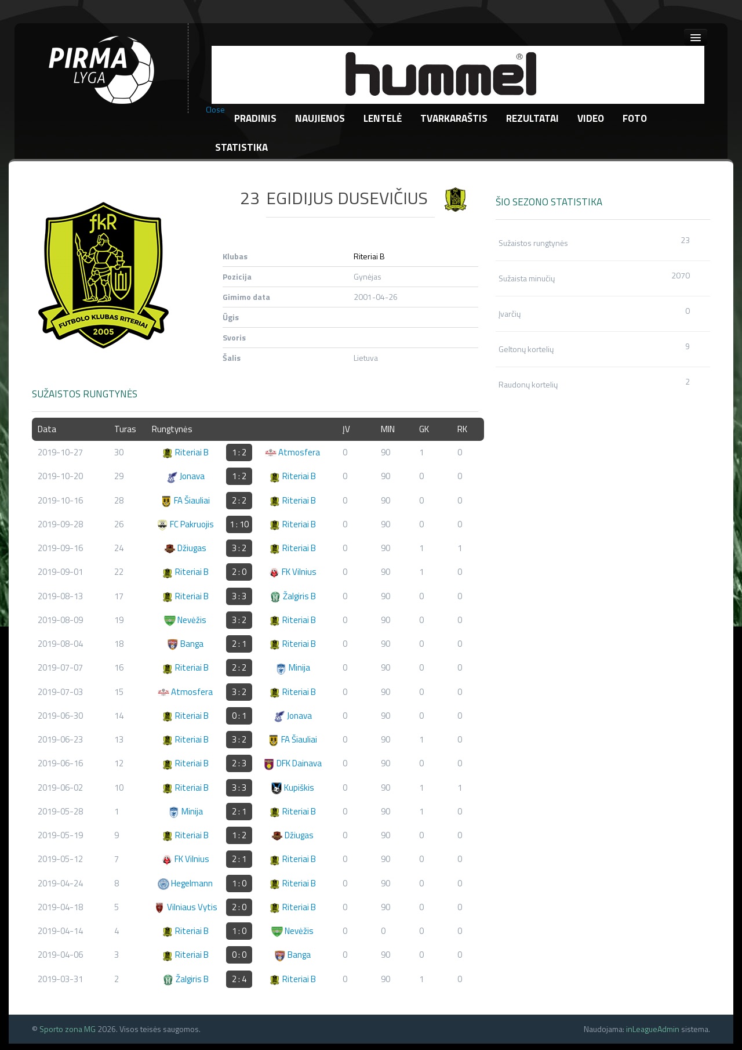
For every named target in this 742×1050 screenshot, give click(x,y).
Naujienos (320, 118)
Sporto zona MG (67, 1029)
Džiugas (185, 548)
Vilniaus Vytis (185, 907)
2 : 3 (239, 763)
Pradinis (255, 118)
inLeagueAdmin (652, 1029)
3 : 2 (239, 548)
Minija (292, 667)
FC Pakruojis (185, 524)
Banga (185, 643)
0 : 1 (239, 715)
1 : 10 (239, 524)
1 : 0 (239, 883)
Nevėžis (185, 620)
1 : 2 (239, 452)
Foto (635, 118)
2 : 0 (239, 571)
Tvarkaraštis (454, 118)
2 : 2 (239, 500)
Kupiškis (292, 787)
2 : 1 (239, 643)
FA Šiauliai (185, 500)
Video (590, 118)
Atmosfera (292, 452)
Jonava (185, 476)
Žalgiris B (293, 596)
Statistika (241, 147)
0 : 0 (239, 954)
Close (215, 109)
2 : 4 (239, 979)
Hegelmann (185, 883)
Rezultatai (532, 118)
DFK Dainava (292, 763)
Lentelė (382, 118)
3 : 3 (239, 596)
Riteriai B (369, 256)
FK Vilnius (292, 571)
